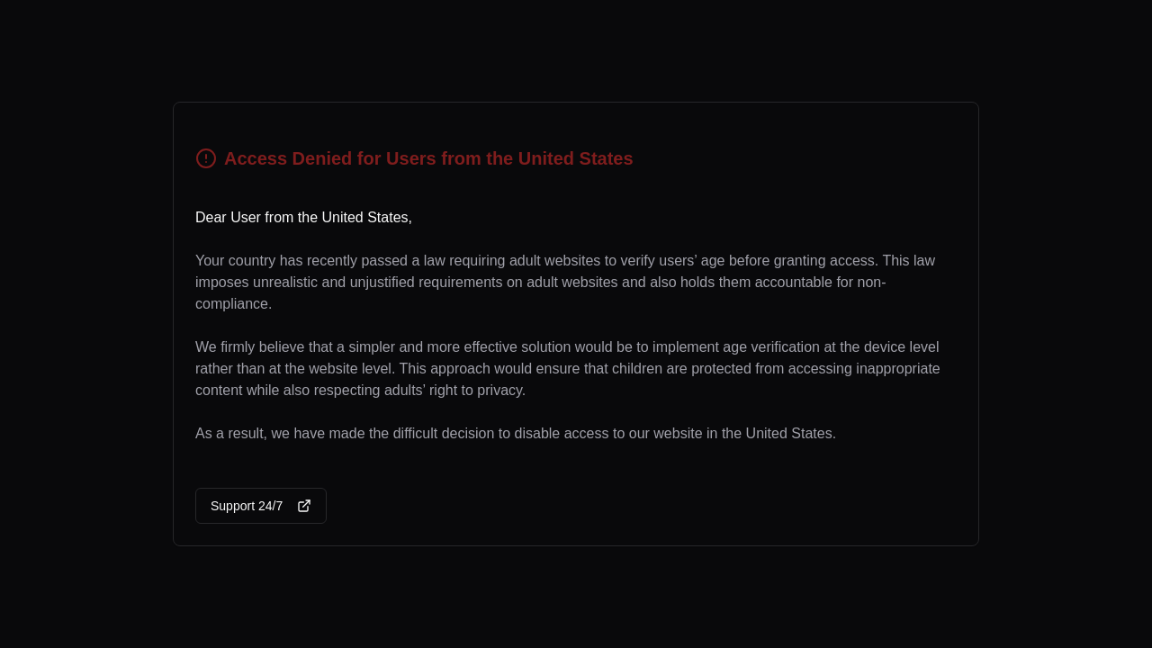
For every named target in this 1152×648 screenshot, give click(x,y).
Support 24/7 (261, 506)
